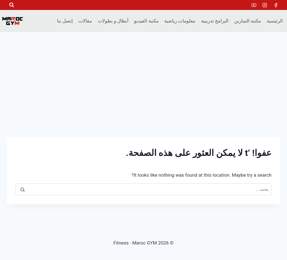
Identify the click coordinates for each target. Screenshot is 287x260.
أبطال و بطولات (113, 21)
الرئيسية (275, 21)
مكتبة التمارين (247, 21)
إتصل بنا (65, 21)
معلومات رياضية (179, 21)
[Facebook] (275, 5)
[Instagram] (265, 5)
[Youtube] (254, 5)
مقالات (85, 21)
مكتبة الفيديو (146, 21)
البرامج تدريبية (215, 21)
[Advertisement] (143, 73)
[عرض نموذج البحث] (12, 5)
